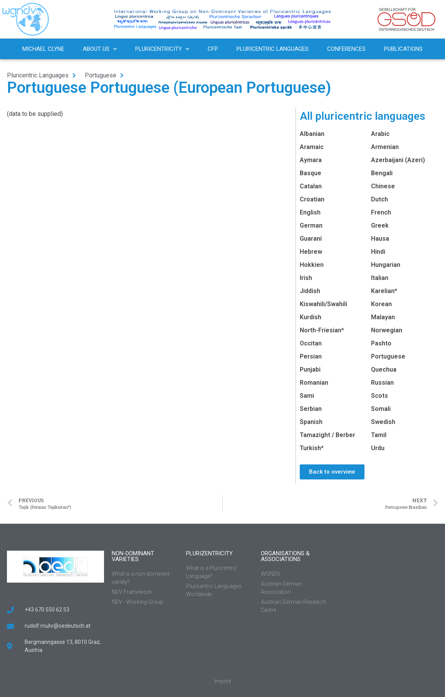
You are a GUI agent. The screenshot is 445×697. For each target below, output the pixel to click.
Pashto (381, 343)
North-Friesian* (322, 330)
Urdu (378, 448)
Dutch (379, 199)
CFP (213, 48)
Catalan (311, 186)
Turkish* (312, 448)
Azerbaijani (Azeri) (398, 160)
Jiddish (310, 291)
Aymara (311, 160)
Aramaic (312, 147)
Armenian (385, 147)
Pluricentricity (162, 49)
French (381, 212)
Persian (311, 356)
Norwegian (386, 330)
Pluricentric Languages (273, 48)
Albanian (312, 133)
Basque (310, 173)
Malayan (383, 317)
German (311, 225)
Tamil (378, 435)
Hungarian (385, 264)
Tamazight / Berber (327, 435)
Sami (307, 395)
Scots (379, 395)
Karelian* (384, 291)
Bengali (382, 173)
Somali (381, 408)
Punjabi (310, 369)
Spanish (311, 422)
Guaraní (311, 238)
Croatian (312, 199)
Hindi (378, 251)
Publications (403, 48)
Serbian (311, 408)
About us (100, 49)
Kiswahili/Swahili (323, 304)
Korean (381, 304)
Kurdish (310, 317)
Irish (306, 277)
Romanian (314, 382)
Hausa (380, 238)
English (310, 212)
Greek (380, 225)
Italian (379, 277)
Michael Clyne (43, 48)
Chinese (383, 186)
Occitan (311, 343)
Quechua (383, 369)
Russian (382, 382)
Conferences (346, 48)
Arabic (380, 133)
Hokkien (312, 264)
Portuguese (388, 356)
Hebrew (311, 251)
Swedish (383, 422)
